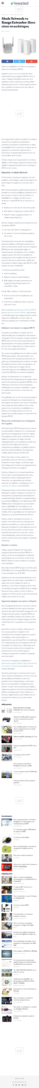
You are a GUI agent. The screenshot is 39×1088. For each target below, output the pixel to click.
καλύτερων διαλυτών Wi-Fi (26, 310)
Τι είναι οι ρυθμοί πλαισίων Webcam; (25, 772)
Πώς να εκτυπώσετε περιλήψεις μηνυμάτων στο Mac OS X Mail (23, 924)
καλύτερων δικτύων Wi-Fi (16, 312)
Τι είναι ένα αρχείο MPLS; (21, 905)
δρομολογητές (13, 73)
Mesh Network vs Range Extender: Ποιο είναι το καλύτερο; (24, 709)
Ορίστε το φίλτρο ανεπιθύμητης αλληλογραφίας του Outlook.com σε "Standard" (25, 879)
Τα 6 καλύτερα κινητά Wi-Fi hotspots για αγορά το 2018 (23, 765)
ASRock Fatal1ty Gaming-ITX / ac (25, 737)
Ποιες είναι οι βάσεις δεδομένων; (23, 855)
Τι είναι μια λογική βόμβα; (21, 837)
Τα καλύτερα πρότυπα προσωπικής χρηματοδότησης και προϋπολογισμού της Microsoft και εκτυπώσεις (25, 962)
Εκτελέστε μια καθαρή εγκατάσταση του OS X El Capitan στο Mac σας (25, 933)
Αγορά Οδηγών (5, 14)
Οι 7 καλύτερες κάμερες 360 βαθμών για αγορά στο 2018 (25, 830)
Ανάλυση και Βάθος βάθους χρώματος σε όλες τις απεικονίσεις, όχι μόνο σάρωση (25, 719)
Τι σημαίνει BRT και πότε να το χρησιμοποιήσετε (23, 888)
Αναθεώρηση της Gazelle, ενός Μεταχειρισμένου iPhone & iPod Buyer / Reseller (24, 981)
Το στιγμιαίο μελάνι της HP (22, 755)
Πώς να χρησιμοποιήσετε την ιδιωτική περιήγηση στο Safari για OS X (25, 847)
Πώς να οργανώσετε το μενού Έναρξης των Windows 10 (25, 897)
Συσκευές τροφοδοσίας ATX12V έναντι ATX (25, 747)
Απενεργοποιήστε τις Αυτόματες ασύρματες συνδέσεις (23, 915)
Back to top (19, 1078)
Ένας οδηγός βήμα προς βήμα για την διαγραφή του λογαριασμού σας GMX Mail (25, 943)
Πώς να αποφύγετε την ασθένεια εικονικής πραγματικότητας (23, 999)
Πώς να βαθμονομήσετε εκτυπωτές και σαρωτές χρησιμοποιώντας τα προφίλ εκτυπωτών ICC (25, 729)
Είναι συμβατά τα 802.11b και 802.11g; (25, 951)
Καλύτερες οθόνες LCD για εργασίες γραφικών (24, 782)
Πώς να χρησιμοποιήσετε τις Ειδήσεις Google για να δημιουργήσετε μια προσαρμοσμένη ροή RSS (25, 822)
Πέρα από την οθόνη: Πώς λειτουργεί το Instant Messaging (25, 865)
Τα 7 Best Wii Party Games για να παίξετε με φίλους (25, 971)
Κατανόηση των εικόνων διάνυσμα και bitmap (25, 990)
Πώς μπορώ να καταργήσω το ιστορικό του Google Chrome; (25, 1008)
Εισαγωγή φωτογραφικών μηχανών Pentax (24, 1017)
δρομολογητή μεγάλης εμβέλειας (13, 663)
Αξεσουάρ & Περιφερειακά (16, 14)
